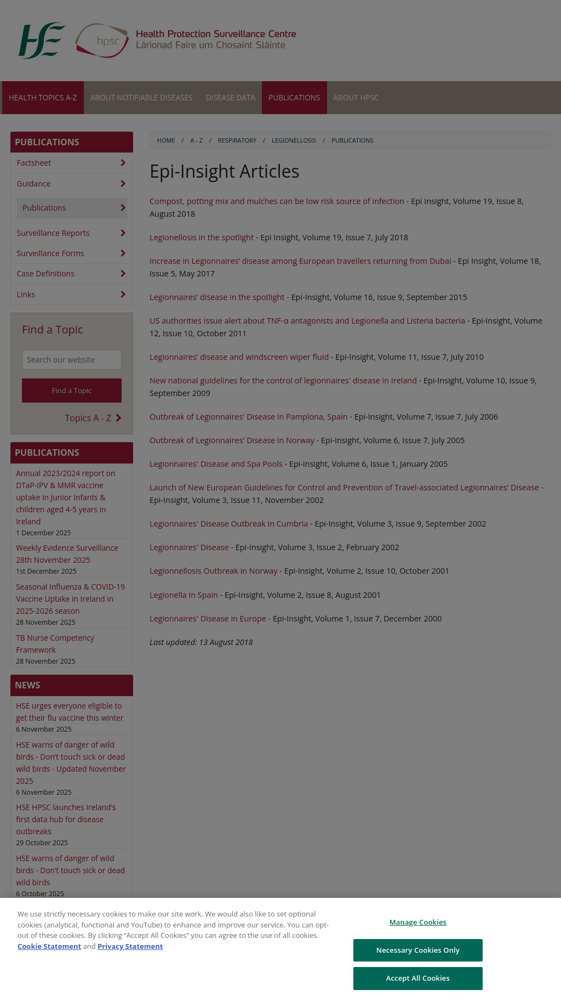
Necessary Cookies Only (418, 950)
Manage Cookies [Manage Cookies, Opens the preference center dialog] (418, 922)
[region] (280, 949)
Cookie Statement (49, 946)
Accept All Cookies (418, 978)
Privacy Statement (130, 946)
